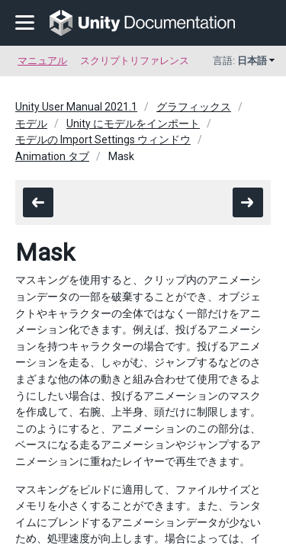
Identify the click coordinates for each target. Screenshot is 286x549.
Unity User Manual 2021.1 (76, 107)
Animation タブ (52, 156)
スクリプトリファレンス (134, 60)
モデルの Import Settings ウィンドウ (103, 139)
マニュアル (42, 60)
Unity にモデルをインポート (133, 123)
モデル (31, 123)
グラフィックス (193, 107)
